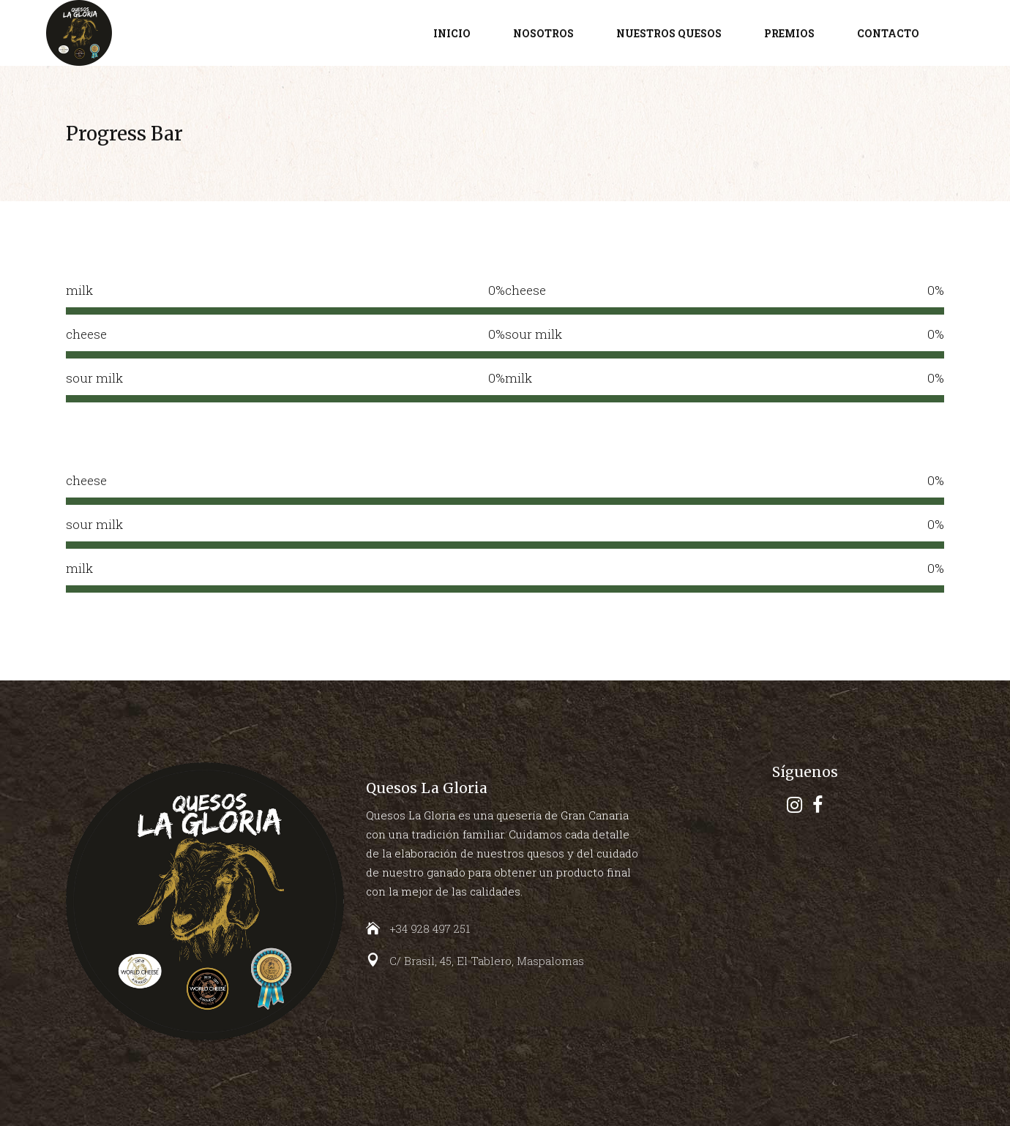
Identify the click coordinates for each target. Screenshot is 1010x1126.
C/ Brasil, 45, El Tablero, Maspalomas (486, 960)
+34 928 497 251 (429, 928)
